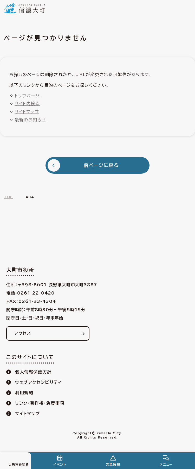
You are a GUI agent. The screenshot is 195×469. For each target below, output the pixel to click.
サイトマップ (27, 112)
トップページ (27, 96)
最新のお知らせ (30, 120)
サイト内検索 (27, 104)
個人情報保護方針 (33, 372)
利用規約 (24, 393)
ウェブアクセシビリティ (38, 382)
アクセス (22, 333)
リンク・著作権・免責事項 (39, 403)
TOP (8, 196)
